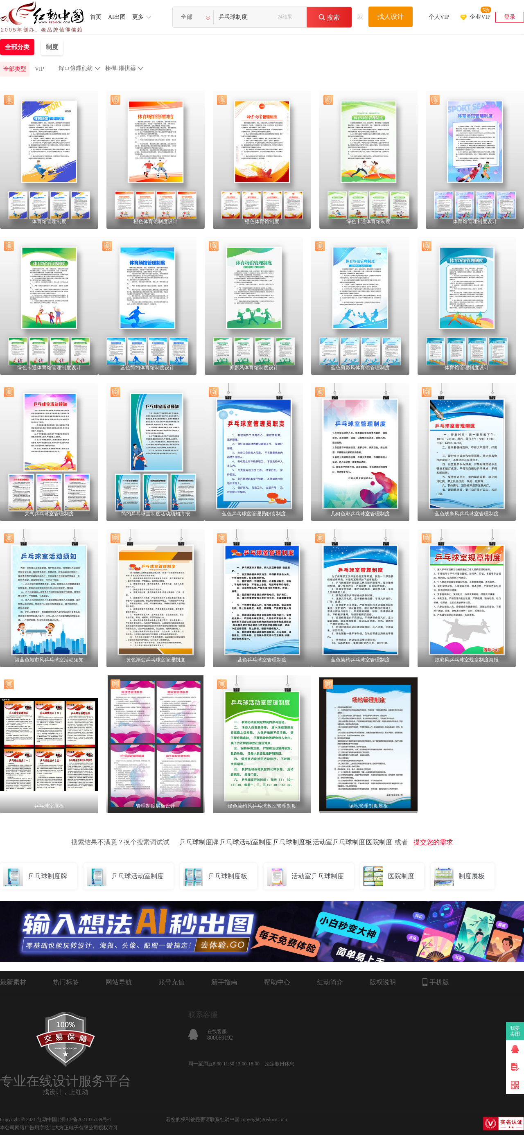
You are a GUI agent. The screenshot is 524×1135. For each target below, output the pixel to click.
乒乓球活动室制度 (245, 842)
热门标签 (66, 982)
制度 (52, 47)
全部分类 (17, 47)
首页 (96, 17)
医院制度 (379, 842)
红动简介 (330, 982)
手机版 (435, 982)
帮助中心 (277, 982)
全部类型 (14, 69)
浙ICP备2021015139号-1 (85, 1119)
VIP (39, 69)
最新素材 (13, 982)
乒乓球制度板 (292, 842)
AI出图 (117, 17)
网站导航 (119, 982)
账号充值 (171, 982)
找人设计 (390, 16)
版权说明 (383, 982)
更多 (138, 17)
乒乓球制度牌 (199, 842)
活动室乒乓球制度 (339, 842)
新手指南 (224, 982)
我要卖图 (515, 1031)
